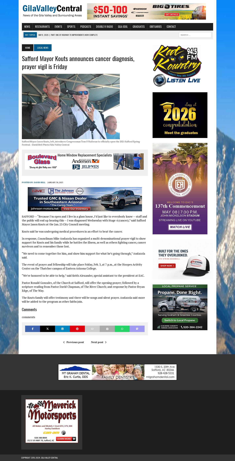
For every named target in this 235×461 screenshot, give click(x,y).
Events (57, 27)
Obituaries (155, 27)
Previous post (73, 342)
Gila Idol (122, 27)
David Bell (39, 182)
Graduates (138, 27)
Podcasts (85, 27)
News (26, 27)
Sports (70, 27)
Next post (98, 342)
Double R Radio (103, 27)
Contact (170, 27)
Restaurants (41, 27)
